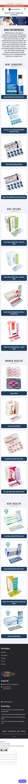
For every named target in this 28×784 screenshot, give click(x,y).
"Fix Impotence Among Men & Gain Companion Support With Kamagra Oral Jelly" (12, 710)
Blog (18, 731)
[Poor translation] (5, 750)
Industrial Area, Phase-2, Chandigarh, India (14, 13)
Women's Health (4, 655)
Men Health (3, 652)
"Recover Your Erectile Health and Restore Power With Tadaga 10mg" (12, 722)
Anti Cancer (3, 664)
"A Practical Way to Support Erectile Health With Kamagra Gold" (13, 714)
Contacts (23, 731)
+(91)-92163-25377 (14, 15)
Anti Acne (3, 661)
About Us (5, 731)
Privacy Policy (12, 731)
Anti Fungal (3, 658)
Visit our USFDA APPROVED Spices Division (14, 6)
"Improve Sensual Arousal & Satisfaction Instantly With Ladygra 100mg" (13, 718)
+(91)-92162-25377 (7, 687)
